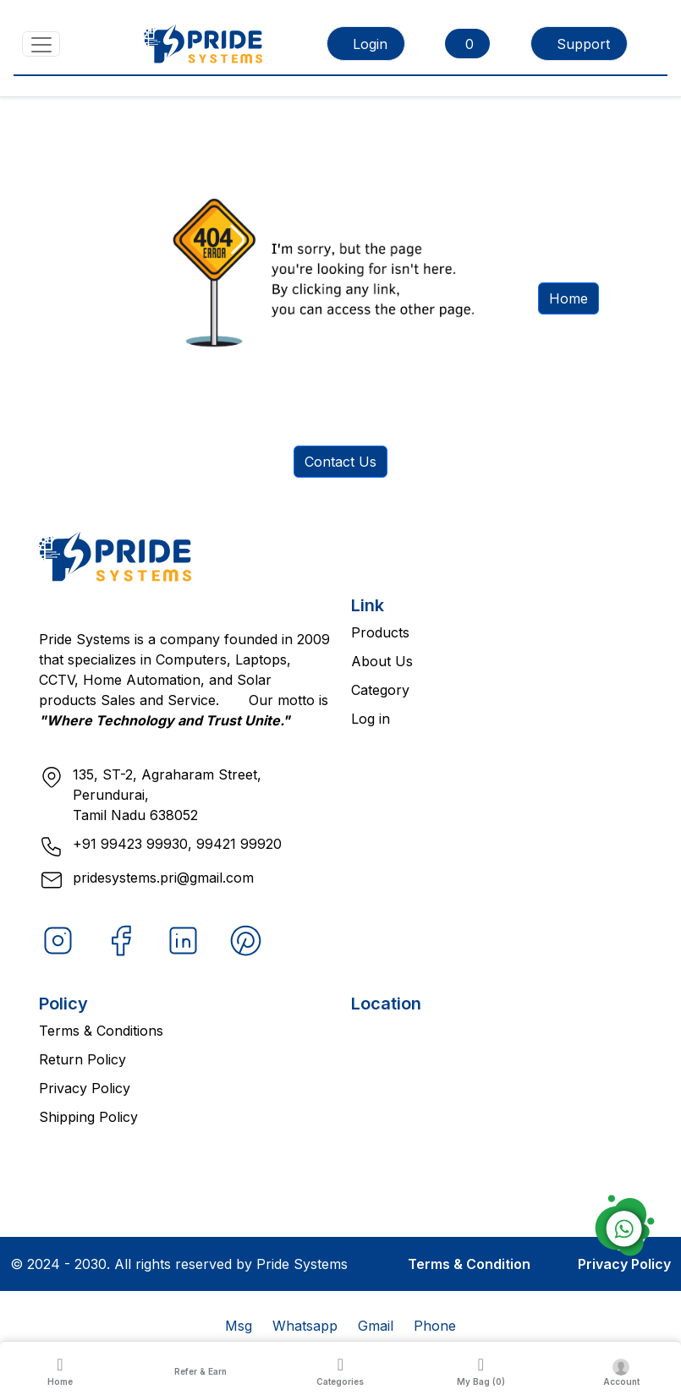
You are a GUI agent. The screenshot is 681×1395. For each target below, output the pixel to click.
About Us (382, 661)
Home (568, 298)
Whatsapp (305, 1325)
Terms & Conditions (101, 1030)
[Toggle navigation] (41, 44)
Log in (370, 718)
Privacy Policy (84, 1088)
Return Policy (82, 1059)
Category (380, 689)
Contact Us (340, 461)
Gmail (375, 1325)
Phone (435, 1325)
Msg (238, 1325)
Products (380, 632)
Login (370, 44)
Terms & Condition (469, 1264)
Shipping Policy (88, 1116)
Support (583, 44)
